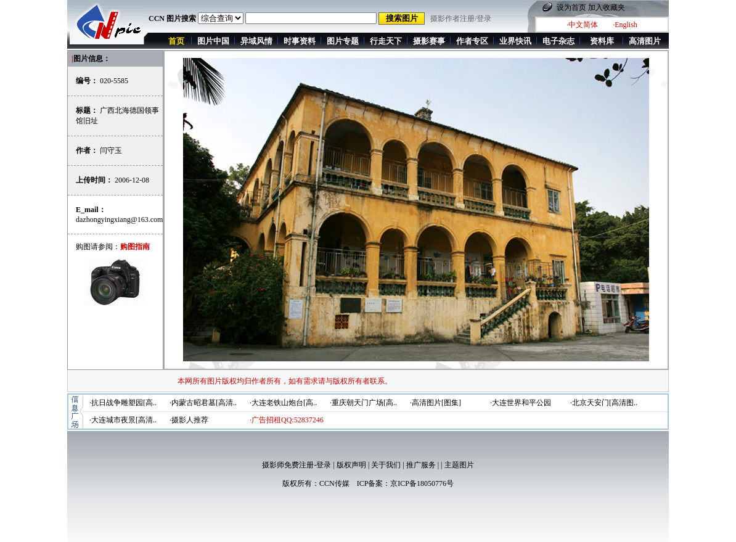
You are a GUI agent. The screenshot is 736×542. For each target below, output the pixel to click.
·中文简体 (582, 24)
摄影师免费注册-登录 (296, 465)
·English (625, 24)
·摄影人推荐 (189, 420)
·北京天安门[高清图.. (603, 402)
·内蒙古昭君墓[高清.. (203, 402)
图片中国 (213, 41)
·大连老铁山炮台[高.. (283, 402)
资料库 (602, 41)
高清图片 (645, 41)
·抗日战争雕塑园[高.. (123, 402)
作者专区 (472, 41)
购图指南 (135, 246)
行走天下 (386, 41)
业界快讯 (515, 41)
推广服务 (421, 465)
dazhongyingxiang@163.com (119, 219)
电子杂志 (558, 41)
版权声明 (351, 465)
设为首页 (571, 7)
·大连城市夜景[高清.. (123, 420)
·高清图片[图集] (435, 402)
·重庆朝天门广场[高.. (363, 402)
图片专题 (343, 41)
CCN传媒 (334, 483)
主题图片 (459, 465)
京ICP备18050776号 (422, 483)
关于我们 (386, 465)
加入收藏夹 (606, 7)
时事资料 (300, 41)
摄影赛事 (429, 41)
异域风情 (256, 41)
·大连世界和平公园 (520, 402)
